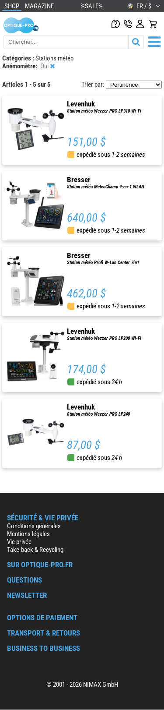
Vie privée (19, 542)
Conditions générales (34, 526)
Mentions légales (28, 534)
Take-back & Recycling (35, 550)
